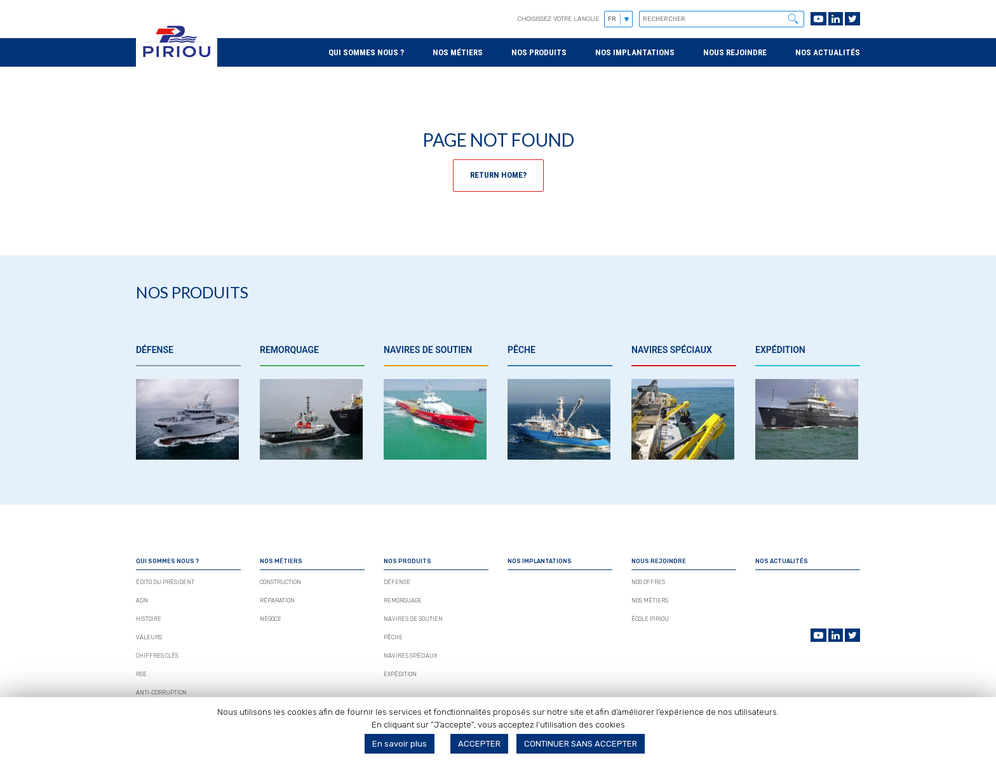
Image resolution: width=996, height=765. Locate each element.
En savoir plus (399, 743)
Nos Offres (648, 582)
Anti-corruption (161, 692)
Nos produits (539, 52)
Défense (397, 582)
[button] (792, 18)
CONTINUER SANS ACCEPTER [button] (580, 743)
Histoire (148, 619)
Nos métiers (458, 52)
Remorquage (403, 600)
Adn (142, 600)
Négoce (270, 619)
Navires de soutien (413, 619)
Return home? (498, 175)
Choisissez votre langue (558, 19)
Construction (280, 582)
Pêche (393, 637)
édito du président (165, 582)
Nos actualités (827, 52)
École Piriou (650, 619)
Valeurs (149, 637)
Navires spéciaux (410, 656)
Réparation (277, 600)
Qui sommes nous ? (366, 52)
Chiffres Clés (157, 656)
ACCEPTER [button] (479, 743)
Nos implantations (635, 52)
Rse (141, 674)
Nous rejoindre (735, 52)
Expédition (400, 674)
